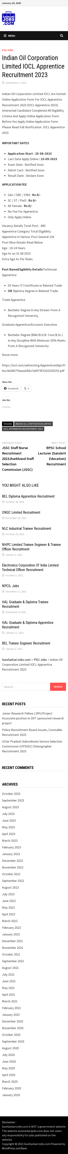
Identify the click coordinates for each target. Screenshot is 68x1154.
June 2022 (9, 901)
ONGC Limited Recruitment (21, 512)
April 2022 (8, 914)
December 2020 (12, 1021)
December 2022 (12, 861)
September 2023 (13, 800)
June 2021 (9, 981)
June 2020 (9, 1061)
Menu (9, 35)
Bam (24, 1148)
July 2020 (8, 1055)
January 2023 (11, 854)
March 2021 (10, 1001)
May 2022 (8, 907)
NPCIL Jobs (10, 586)
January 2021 (11, 1015)
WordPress (8, 1148)
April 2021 (8, 994)
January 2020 (11, 1095)
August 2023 (10, 807)
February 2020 (11, 1088)
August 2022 (10, 887)
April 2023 (8, 834)
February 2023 (11, 847)
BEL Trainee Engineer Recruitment (26, 643)
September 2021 (13, 961)
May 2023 (8, 827)
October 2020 (11, 1035)
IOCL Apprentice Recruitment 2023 (23, 428)
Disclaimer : (9, 1122)
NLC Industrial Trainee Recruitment (26, 528)
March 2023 (10, 840)
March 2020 (10, 1081)
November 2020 (12, 1028)
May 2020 (8, 1068)
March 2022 (10, 921)
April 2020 (8, 1075)
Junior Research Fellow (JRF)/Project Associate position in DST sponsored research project (33, 718)
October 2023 (11, 794)
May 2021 (8, 988)
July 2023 (8, 814)
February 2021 (11, 1008)
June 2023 (9, 820)
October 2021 (11, 954)
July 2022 (8, 894)
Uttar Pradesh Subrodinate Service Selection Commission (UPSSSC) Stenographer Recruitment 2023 (32, 746)
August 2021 (10, 968)
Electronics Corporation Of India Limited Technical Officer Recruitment (30, 567)
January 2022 (11, 934)
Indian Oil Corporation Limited (33, 423)
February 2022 (11, 927)
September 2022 (13, 881)
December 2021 (12, 941)
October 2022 (11, 874)
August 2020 (10, 1048)
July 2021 (8, 974)
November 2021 (12, 948)
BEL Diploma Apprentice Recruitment (28, 496)
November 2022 (12, 867)
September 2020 (13, 1041)
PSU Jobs (7, 50)
